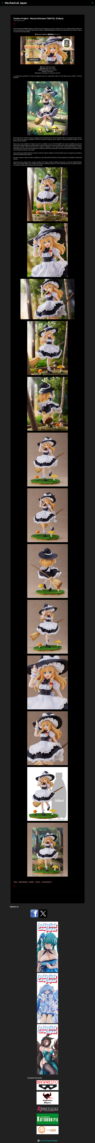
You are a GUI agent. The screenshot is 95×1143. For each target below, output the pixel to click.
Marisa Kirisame (23, 882)
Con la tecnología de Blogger (47, 1140)
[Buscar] (93, 3)
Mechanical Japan (16, 2)
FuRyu (15, 882)
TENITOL (38, 882)
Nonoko (31, 882)
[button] (14, 24)
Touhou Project (46, 882)
